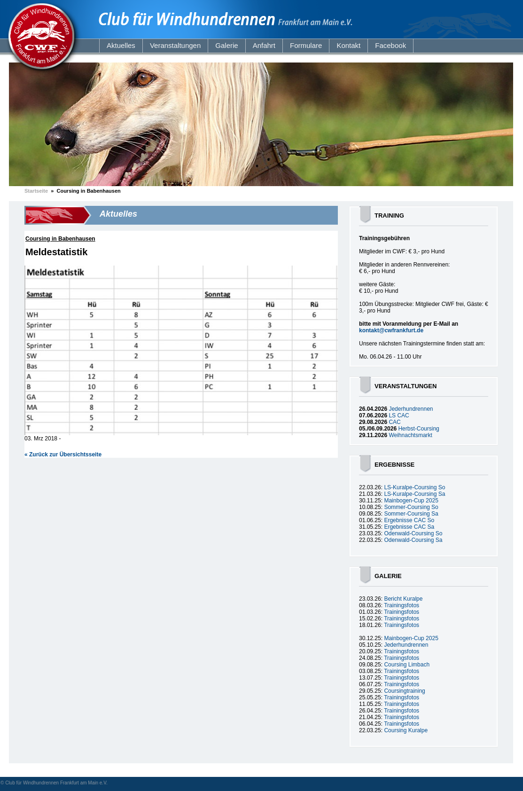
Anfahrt (264, 45)
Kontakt (348, 45)
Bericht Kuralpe (403, 598)
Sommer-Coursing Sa (411, 513)
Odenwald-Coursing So (413, 533)
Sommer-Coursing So (411, 507)
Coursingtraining (404, 691)
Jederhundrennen (411, 409)
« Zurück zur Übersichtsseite (62, 454)
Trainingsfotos (401, 605)
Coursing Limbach (406, 664)
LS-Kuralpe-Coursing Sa (414, 494)
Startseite (36, 191)
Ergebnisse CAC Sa (409, 527)
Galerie (226, 45)
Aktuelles (121, 45)
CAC (394, 422)
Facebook (390, 45)
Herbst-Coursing (418, 428)
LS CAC (399, 415)
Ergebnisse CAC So (409, 520)
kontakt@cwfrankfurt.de (391, 330)
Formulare (306, 45)
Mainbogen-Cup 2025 (411, 500)
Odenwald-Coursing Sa (413, 540)
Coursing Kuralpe (406, 730)
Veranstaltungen (175, 45)
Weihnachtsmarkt (410, 435)
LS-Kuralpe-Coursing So (414, 487)
